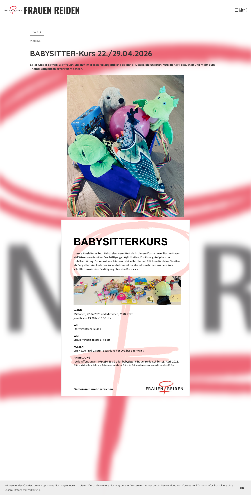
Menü (241, 10)
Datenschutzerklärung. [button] (27, 490)
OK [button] (242, 488)
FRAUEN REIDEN (52, 10)
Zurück (37, 32)
